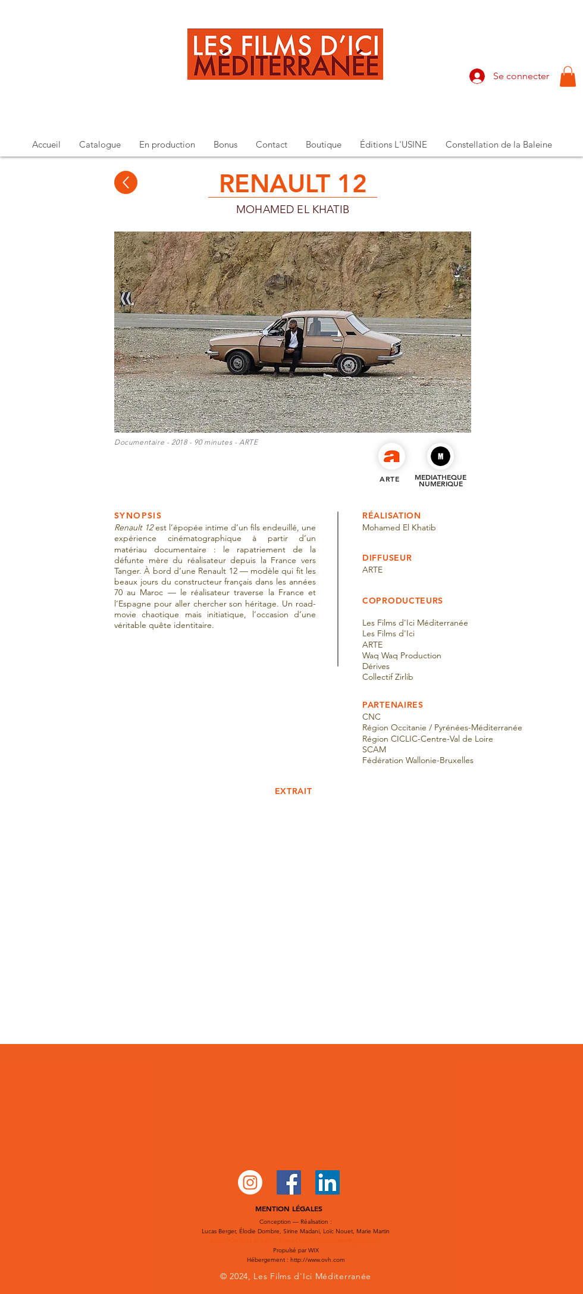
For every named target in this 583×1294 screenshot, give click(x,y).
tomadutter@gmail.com (348, 1241)
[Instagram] (250, 1182)
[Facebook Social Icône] (289, 1182)
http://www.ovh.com (317, 1260)
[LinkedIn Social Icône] (327, 1182)
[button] (567, 76)
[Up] (125, 182)
